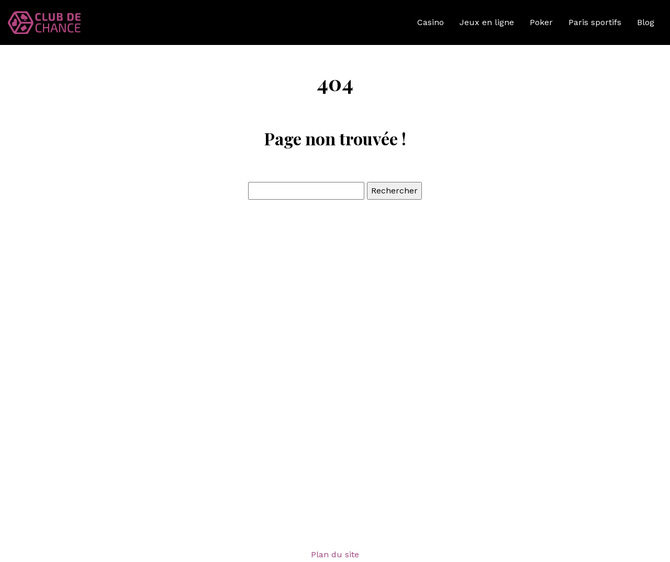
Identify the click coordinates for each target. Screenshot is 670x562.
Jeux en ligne (487, 22)
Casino (430, 22)
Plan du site (335, 554)
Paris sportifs (594, 22)
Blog (645, 22)
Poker (541, 22)
